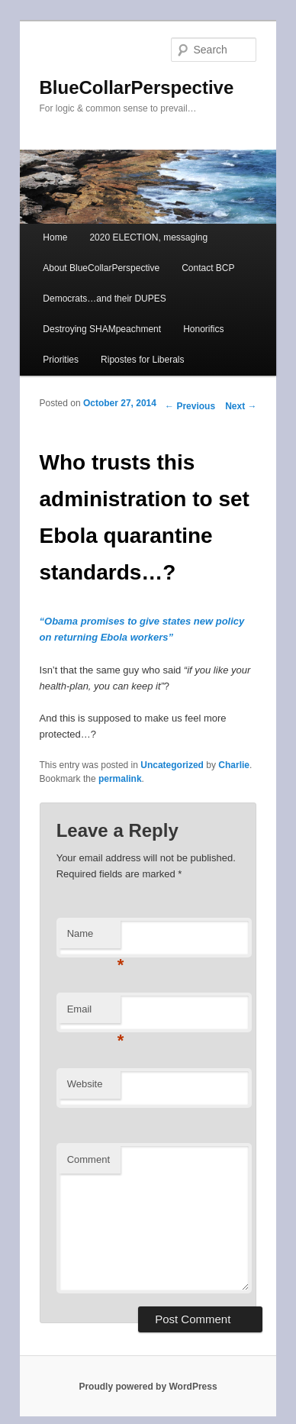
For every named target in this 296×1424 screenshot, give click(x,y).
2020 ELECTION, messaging (148, 237)
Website (85, 1084)
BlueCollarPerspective (137, 87)
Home (55, 237)
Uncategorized (172, 765)
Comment (88, 1159)
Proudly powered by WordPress (148, 1386)
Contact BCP (208, 268)
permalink (120, 778)
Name (94, 938)
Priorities (61, 359)
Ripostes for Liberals (142, 359)
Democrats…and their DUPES (104, 298)
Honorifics (203, 329)
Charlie (233, 765)
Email (94, 1013)
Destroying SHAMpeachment (102, 329)
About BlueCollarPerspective (101, 268)
